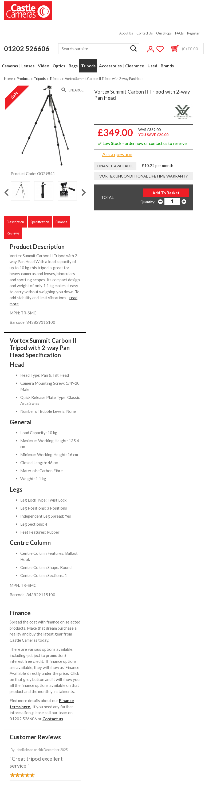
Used (152, 66)
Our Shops (164, 33)
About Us (126, 33)
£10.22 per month (157, 165)
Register (193, 33)
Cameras (10, 66)
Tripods (88, 66)
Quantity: (147, 202)
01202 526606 (26, 48)
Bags (73, 66)
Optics (59, 66)
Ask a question (117, 154)
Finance (61, 222)
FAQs (179, 33)
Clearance (134, 66)
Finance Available (115, 166)
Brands (167, 66)
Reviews (13, 233)
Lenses (27, 66)
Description (15, 222)
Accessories (110, 66)
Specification (39, 222)
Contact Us (144, 33)
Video (43, 66)
